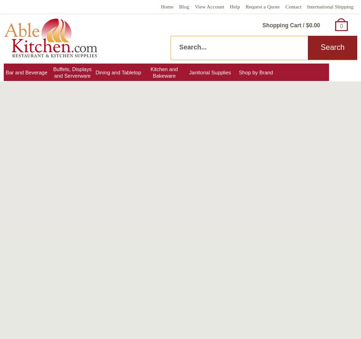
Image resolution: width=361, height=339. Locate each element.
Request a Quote (262, 6)
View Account (209, 6)
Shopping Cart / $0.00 (291, 25)
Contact (293, 6)
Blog (184, 6)
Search (333, 47)
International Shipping (330, 6)
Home (167, 6)
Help (235, 6)
